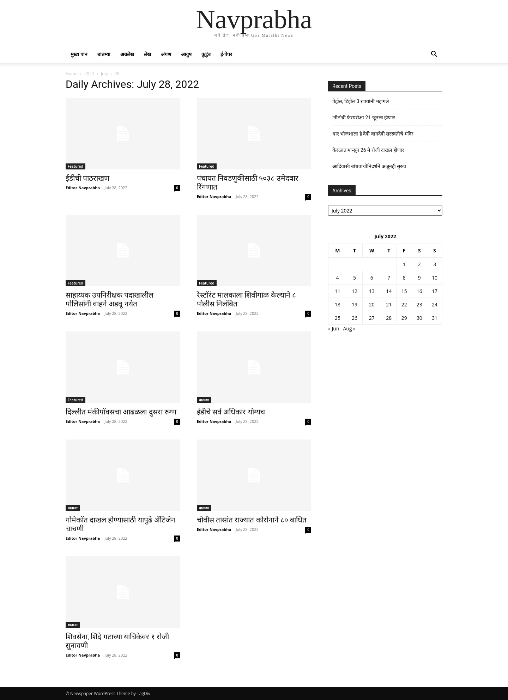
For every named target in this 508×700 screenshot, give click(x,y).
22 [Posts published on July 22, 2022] (404, 304)
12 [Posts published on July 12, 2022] (354, 291)
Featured (75, 166)
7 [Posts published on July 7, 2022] (388, 277)
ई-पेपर (226, 54)
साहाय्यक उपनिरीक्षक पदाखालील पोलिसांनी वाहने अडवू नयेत (109, 299)
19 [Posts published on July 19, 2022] (354, 304)
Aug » (349, 328)
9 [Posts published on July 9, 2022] (419, 277)
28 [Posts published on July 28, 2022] (389, 318)
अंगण (166, 54)
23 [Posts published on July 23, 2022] (419, 304)
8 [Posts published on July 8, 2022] (404, 277)
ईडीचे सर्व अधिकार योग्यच (231, 412)
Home (72, 74)
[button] (433, 55)
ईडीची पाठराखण (87, 178)
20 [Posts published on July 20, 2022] (372, 304)
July (104, 74)
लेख (147, 54)
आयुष (186, 54)
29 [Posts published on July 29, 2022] (404, 318)
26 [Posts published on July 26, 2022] (354, 318)
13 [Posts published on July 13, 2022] (372, 291)
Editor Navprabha (83, 187)
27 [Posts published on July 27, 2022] (372, 318)
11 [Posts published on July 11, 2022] (337, 291)
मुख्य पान (79, 54)
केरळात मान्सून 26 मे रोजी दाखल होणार (368, 150)
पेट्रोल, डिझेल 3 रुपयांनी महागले (360, 101)
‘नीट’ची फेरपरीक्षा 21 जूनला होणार (363, 117)
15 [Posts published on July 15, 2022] (404, 291)
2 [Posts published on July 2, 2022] (419, 264)
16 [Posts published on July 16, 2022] (419, 291)
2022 (89, 74)
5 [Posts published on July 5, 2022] (354, 277)
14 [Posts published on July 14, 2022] (389, 291)
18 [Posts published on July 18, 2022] (337, 304)
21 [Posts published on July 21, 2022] (389, 304)
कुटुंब (206, 54)
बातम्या (103, 54)
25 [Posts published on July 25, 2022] (337, 318)
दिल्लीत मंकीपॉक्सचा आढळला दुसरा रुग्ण (121, 412)
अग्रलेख (127, 54)
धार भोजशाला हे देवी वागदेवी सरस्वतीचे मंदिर (372, 134)
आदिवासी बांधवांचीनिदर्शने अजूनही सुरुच (369, 166)
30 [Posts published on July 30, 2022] (419, 318)
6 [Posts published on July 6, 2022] (371, 277)
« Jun (333, 328)
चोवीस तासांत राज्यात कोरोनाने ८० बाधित (252, 520)
